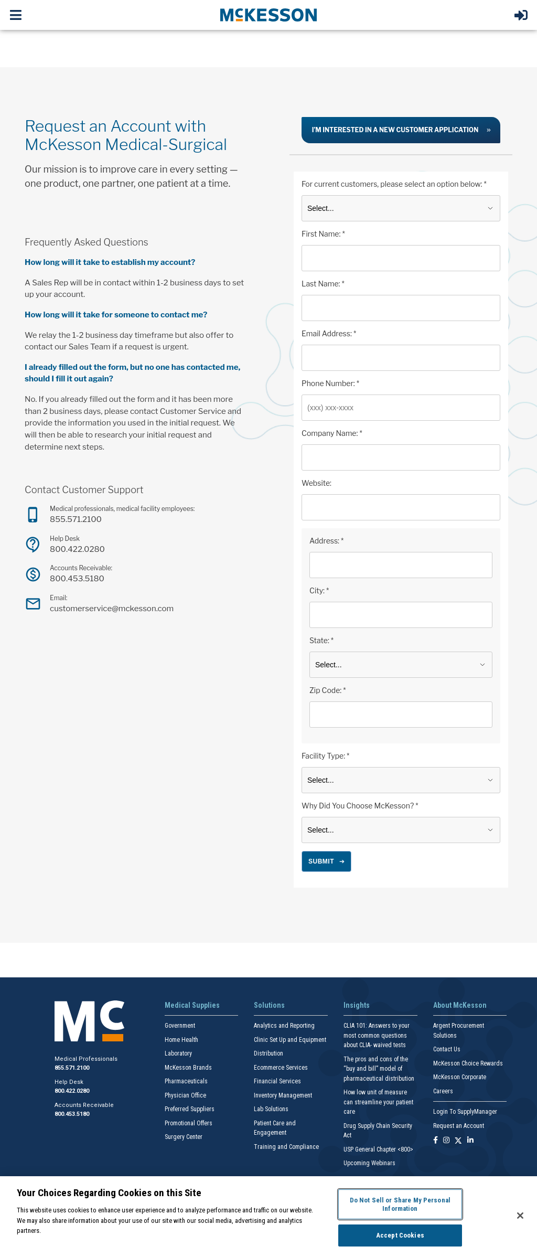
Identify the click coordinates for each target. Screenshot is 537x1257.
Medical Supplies (192, 1005)
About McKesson (460, 1005)
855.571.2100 (76, 519)
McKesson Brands (188, 1067)
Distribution (268, 1053)
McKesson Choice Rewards (468, 1063)
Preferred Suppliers (189, 1109)
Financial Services (277, 1081)
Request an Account (458, 1126)
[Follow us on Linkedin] (470, 1141)
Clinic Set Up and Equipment (290, 1039)
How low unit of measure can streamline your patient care (378, 1102)
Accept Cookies (400, 1235)
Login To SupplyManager (465, 1111)
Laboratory (178, 1053)
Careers (443, 1091)
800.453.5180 (77, 578)
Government (180, 1025)
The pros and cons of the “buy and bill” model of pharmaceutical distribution (378, 1069)
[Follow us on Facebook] (435, 1141)
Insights (356, 1005)
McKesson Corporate (459, 1077)
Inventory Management (283, 1095)
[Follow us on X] (458, 1141)
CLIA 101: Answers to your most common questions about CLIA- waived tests (376, 1035)
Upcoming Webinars (369, 1163)
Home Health (181, 1039)
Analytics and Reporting (284, 1025)
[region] (268, 1216)
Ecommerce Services (281, 1067)
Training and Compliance (286, 1147)
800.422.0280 (77, 549)
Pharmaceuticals (186, 1081)
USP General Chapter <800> (378, 1149)
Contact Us (446, 1049)
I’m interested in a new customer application (395, 130)
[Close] (520, 1215)
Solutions (269, 1005)
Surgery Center (183, 1137)
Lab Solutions (271, 1109)
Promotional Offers (188, 1123)
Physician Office (185, 1095)
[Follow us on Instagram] (446, 1141)
